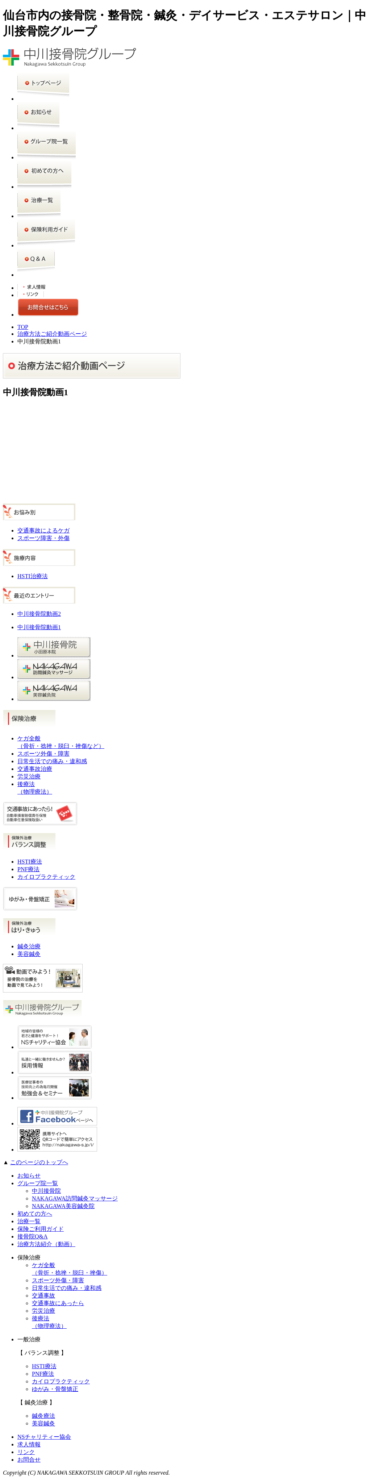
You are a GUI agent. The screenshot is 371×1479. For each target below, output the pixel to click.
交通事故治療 (34, 769)
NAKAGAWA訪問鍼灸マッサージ (75, 1198)
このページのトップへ (39, 1162)
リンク (26, 1452)
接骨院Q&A (32, 1236)
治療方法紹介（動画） (46, 1244)
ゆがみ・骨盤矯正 (55, 1389)
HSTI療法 (29, 861)
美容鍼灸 (29, 954)
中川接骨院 (46, 1191)
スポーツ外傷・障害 (43, 754)
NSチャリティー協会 (44, 1437)
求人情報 (29, 1444)
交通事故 (43, 1295)
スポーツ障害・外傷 (43, 538)
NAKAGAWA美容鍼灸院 (63, 1206)
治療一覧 (29, 1221)
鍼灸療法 (43, 1416)
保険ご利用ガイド (40, 1229)
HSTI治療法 (32, 576)
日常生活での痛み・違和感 (52, 761)
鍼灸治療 (29, 946)
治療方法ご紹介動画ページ (52, 334)
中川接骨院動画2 (39, 614)
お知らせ (29, 1176)
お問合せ (29, 1460)
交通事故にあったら (58, 1303)
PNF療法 (28, 869)
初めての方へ (34, 1214)
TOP (22, 327)
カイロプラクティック (46, 877)
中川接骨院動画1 (39, 627)
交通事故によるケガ (43, 530)
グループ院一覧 (37, 1183)
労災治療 (29, 776)
